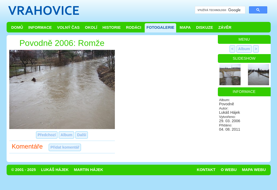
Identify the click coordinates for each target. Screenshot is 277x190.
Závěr (225, 27)
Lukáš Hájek (55, 170)
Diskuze (204, 27)
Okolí (91, 27)
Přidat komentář (64, 147)
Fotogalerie (161, 27)
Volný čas (68, 27)
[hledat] (220, 10)
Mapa (185, 27)
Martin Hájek (88, 170)
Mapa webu (254, 170)
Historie (111, 27)
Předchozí (47, 135)
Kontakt (206, 170)
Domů (17, 27)
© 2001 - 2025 (23, 170)
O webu (229, 170)
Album (66, 135)
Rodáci (133, 27)
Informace (40, 27)
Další (81, 135)
